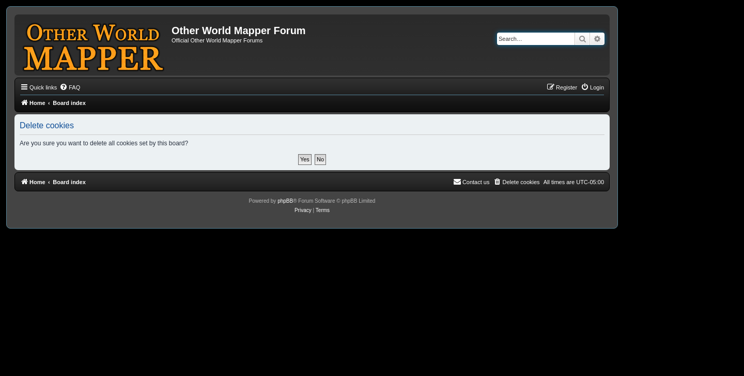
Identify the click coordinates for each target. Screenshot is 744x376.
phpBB (285, 201)
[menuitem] (69, 87)
